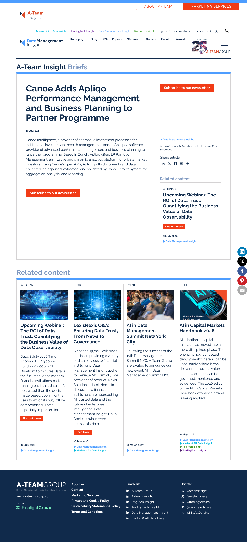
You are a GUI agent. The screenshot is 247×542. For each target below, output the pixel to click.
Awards (181, 39)
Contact (77, 490)
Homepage (77, 39)
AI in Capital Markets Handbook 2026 (202, 328)
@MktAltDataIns (198, 512)
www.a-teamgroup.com (33, 496)
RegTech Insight (144, 31)
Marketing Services (211, 6)
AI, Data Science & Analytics (176, 146)
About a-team (158, 6)
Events (165, 39)
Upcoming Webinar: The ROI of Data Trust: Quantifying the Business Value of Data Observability (190, 206)
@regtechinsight (198, 496)
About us (78, 484)
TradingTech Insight (83, 31)
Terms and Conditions (87, 511)
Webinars (133, 39)
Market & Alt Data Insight (51, 31)
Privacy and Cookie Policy (90, 501)
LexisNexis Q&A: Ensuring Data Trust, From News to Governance (96, 333)
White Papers (112, 39)
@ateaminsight (197, 491)
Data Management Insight (114, 31)
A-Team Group (142, 491)
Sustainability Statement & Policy (95, 506)
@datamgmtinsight (200, 507)
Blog (94, 39)
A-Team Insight (142, 496)
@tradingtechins (198, 502)
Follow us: (202, 31)
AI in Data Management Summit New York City (146, 333)
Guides (151, 39)
